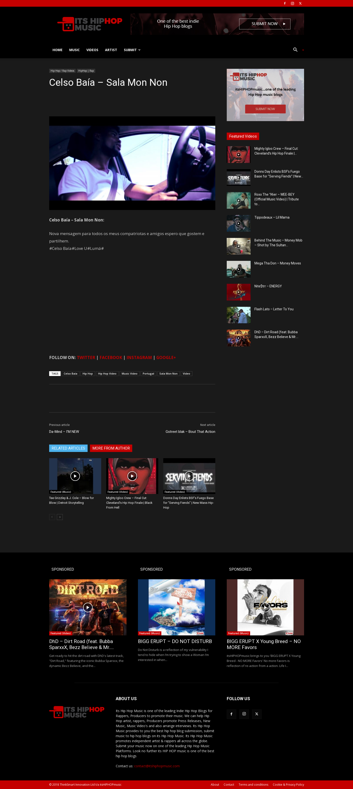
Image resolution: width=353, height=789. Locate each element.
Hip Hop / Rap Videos (62, 70)
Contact (229, 785)
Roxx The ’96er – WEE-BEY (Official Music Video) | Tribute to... (276, 199)
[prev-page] (52, 517)
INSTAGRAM (139, 357)
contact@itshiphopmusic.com (157, 766)
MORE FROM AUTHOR (111, 448)
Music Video (129, 373)
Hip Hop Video (107, 373)
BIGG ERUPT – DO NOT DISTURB (175, 641)
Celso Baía (70, 373)
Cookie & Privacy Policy (288, 785)
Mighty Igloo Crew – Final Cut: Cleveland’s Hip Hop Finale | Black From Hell (129, 502)
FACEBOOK (111, 357)
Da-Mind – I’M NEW (64, 431)
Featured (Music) (61, 492)
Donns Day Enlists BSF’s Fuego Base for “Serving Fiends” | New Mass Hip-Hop (188, 502)
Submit (132, 50)
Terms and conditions (253, 785)
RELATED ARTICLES (68, 448)
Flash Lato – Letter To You (274, 309)
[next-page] (60, 517)
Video (186, 373)
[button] (297, 50)
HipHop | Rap (86, 70)
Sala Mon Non (168, 373)
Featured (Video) (118, 492)
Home (58, 50)
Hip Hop (88, 373)
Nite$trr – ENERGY (268, 286)
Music (74, 50)
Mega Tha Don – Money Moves (277, 263)
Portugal (148, 373)
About (215, 785)
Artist (111, 50)
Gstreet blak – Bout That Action (190, 431)
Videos (92, 50)
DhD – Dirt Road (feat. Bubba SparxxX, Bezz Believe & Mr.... (81, 644)
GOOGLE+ (166, 357)
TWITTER (86, 357)
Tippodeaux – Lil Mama (272, 217)
